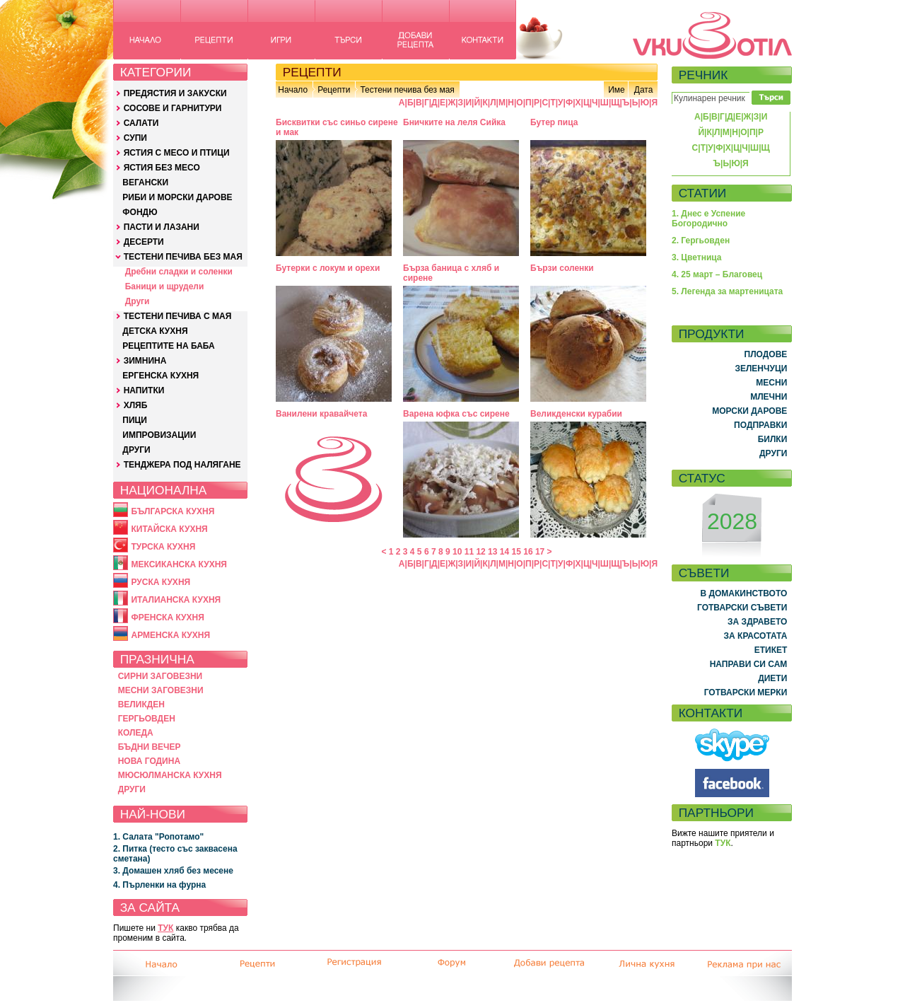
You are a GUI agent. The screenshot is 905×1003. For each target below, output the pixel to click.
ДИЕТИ (772, 678)
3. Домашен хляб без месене (173, 871)
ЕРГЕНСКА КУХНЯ (160, 376)
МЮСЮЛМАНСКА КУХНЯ (170, 775)
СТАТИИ (703, 193)
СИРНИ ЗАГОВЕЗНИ (160, 676)
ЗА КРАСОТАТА (756, 636)
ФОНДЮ (139, 212)
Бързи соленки (562, 268)
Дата (643, 90)
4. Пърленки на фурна (159, 885)
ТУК (165, 928)
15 (516, 552)
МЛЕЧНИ (768, 397)
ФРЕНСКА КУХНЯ (167, 617)
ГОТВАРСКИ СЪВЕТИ (742, 608)
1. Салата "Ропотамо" (158, 837)
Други (137, 301)
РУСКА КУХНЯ (160, 582)
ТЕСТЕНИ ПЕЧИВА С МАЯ (178, 316)
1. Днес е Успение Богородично (708, 218)
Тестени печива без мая (407, 90)
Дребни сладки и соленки (179, 272)
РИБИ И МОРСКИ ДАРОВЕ (177, 197)
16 (527, 552)
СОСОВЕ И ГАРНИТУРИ (173, 108)
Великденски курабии (576, 414)
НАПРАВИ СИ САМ (749, 664)
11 (469, 552)
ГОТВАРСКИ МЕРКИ (746, 692)
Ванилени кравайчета (321, 414)
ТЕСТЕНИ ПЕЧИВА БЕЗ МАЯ (183, 257)
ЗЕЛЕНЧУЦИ (761, 368)
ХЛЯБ (136, 405)
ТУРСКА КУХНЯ (163, 547)
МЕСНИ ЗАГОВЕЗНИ (161, 690)
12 (480, 552)
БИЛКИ (773, 439)
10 (457, 552)
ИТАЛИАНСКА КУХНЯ (176, 600)
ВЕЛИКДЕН (141, 704)
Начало (293, 90)
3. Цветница (697, 257)
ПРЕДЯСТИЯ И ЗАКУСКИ (175, 93)
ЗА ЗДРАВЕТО (757, 622)
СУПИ (135, 138)
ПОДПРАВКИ (760, 425)
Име (616, 90)
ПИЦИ (134, 420)
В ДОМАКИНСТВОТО (743, 593)
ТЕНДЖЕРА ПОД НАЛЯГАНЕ (182, 465)
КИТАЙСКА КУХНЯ (169, 529)
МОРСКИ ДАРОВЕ (749, 411)
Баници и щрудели (164, 286)
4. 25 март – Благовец (717, 274)
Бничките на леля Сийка (454, 122)
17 (539, 552)
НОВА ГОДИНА (149, 761)
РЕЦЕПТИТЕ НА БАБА (168, 346)
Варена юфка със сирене (456, 414)
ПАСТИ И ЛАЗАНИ (161, 227)
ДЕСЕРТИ (144, 242)
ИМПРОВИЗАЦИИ (159, 435)
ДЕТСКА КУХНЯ (154, 331)
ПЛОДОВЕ (766, 354)
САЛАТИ (141, 123)
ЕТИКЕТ (771, 650)
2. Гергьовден (701, 240)
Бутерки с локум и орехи (328, 268)
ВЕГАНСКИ (145, 182)
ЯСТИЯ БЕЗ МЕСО (162, 168)
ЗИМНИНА (145, 361)
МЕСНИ (771, 383)
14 (504, 552)
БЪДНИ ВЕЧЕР (149, 747)
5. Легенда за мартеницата (727, 291)
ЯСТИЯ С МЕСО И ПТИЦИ (177, 153)
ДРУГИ (136, 450)
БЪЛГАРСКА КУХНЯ (172, 511)
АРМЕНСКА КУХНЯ (170, 635)
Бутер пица (554, 122)
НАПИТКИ (144, 390)
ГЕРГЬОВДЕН (146, 719)
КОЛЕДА (135, 733)
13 (492, 552)
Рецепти (333, 90)
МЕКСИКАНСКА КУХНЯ (179, 564)
